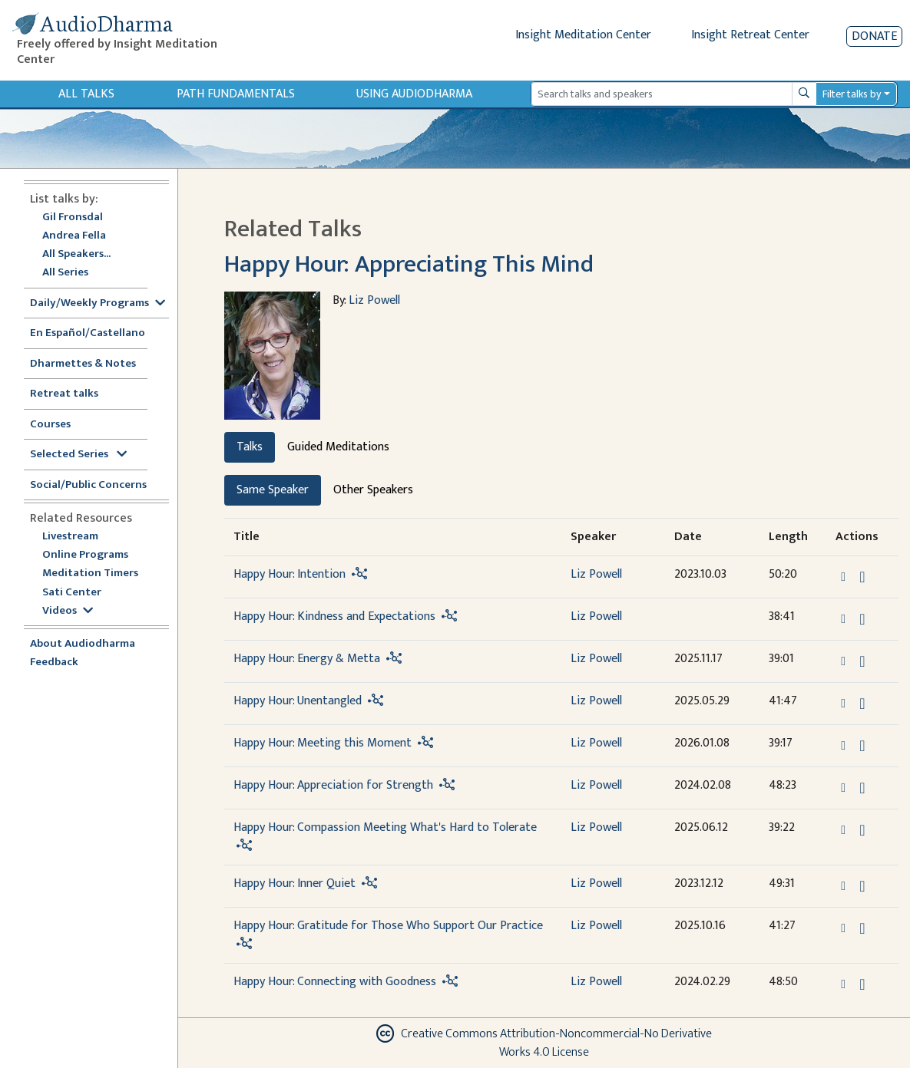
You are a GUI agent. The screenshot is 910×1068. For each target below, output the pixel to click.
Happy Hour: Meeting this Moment (322, 743)
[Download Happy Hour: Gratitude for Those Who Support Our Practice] (862, 928)
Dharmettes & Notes (83, 364)
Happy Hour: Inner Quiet (294, 883)
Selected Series (78, 454)
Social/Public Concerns (88, 485)
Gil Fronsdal (72, 217)
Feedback (54, 662)
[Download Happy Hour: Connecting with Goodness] (862, 984)
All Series (65, 273)
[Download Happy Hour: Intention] (862, 576)
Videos (67, 611)
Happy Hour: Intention (289, 574)
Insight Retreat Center (750, 35)
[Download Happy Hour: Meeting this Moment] (862, 745)
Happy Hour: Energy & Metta (306, 658)
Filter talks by (851, 94)
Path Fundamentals (236, 94)
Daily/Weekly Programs (97, 303)
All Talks (86, 94)
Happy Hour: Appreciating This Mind (409, 264)
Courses (50, 424)
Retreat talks (64, 394)
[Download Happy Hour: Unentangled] (862, 703)
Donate (874, 36)
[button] (845, 576)
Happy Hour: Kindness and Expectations (334, 616)
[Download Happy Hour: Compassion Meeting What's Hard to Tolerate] (862, 830)
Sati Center (71, 593)
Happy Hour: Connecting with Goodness (334, 981)
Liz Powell (374, 300)
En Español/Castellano (87, 333)
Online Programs (85, 555)
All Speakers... (76, 254)
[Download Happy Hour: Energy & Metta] (862, 661)
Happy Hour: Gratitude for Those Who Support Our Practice (388, 925)
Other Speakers (373, 490)
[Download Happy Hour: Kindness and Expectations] (862, 619)
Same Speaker (273, 490)
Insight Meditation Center (583, 35)
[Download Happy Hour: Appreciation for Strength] (862, 787)
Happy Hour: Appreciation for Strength (333, 785)
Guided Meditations (338, 447)
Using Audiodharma (414, 94)
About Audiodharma (82, 644)
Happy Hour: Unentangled (297, 701)
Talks (250, 447)
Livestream (70, 537)
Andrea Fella (74, 236)
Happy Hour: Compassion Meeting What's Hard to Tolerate (385, 827)
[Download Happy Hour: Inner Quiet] (862, 886)
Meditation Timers (90, 573)
